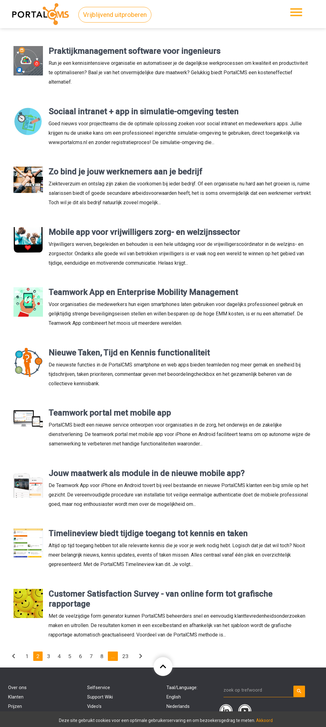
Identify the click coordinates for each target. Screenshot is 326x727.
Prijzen (15, 706)
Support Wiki (100, 697)
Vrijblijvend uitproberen (115, 14)
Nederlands (178, 706)
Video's (94, 706)
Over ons (17, 687)
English (173, 697)
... (113, 656)
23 (125, 656)
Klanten (16, 697)
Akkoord (264, 720)
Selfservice (98, 687)
